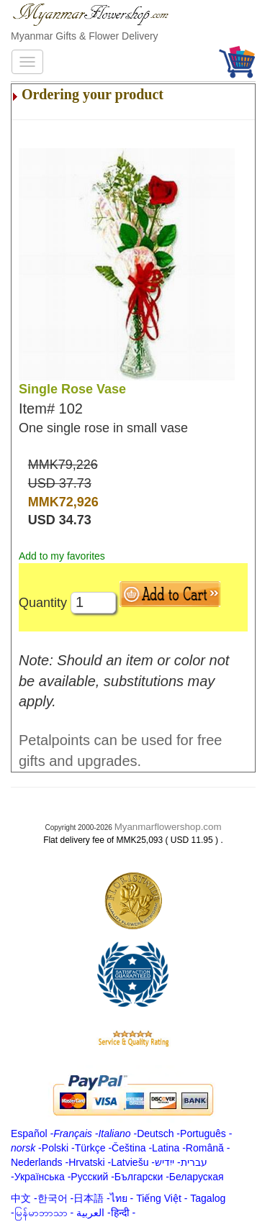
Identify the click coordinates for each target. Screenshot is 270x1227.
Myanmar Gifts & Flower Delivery (84, 36)
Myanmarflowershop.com (168, 826)
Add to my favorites (62, 556)
